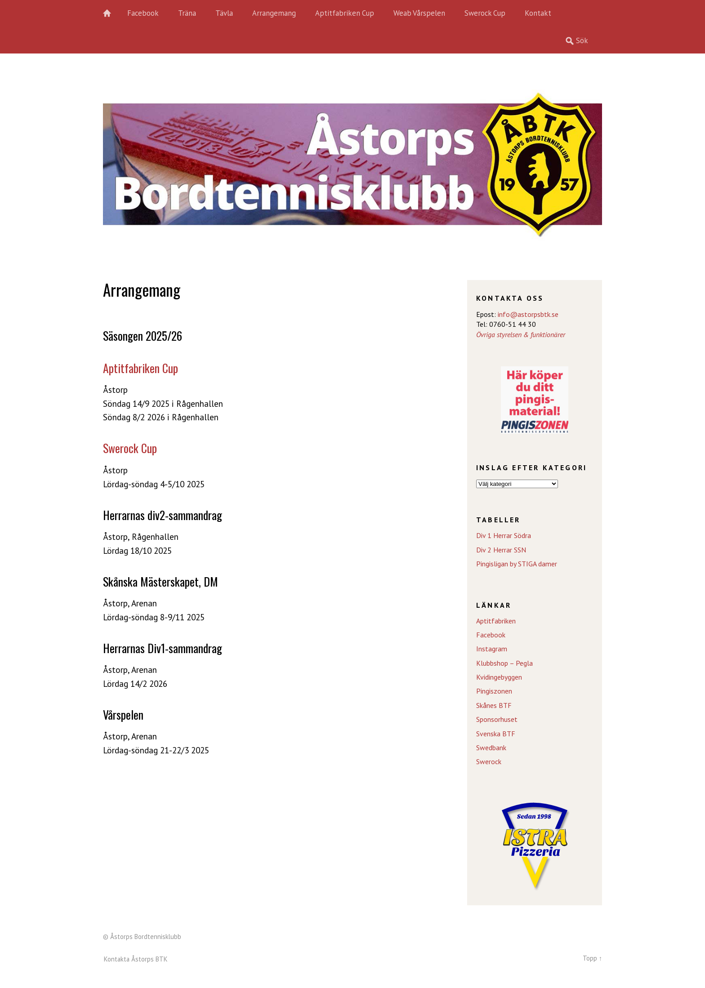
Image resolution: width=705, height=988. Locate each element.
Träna (187, 13)
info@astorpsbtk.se (528, 314)
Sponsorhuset (497, 719)
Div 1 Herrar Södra (503, 535)
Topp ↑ (592, 958)
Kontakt (538, 13)
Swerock (488, 761)
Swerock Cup (484, 13)
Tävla (224, 13)
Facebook (143, 13)
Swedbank (491, 747)
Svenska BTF (495, 733)
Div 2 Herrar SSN (501, 549)
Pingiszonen (494, 690)
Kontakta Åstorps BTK (136, 959)
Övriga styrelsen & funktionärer (520, 334)
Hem (112, 13)
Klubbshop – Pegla (504, 663)
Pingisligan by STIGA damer (516, 563)
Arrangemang (274, 13)
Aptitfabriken (496, 620)
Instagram (491, 648)
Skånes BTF (494, 705)
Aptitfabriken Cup (344, 13)
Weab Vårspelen (419, 13)
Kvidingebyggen (499, 676)
